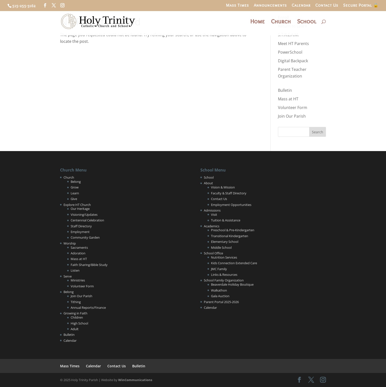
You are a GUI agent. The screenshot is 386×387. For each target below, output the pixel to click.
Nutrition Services (224, 257)
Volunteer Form (292, 107)
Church (281, 22)
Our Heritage (80, 208)
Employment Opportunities (231, 204)
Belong (76, 181)
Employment (80, 232)
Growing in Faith (75, 313)
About (208, 183)
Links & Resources (224, 274)
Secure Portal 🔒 (361, 5)
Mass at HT (288, 99)
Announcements (270, 5)
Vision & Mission (223, 187)
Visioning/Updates (84, 214)
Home (257, 22)
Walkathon (219, 290)
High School (79, 323)
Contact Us (326, 5)
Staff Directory (81, 226)
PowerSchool (290, 52)
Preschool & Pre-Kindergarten (232, 230)
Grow (75, 187)
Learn (75, 193)
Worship (70, 243)
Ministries (78, 280)
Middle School (221, 247)
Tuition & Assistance (225, 220)
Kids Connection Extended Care (234, 263)
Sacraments (79, 247)
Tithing (76, 302)
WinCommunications (135, 380)
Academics (211, 226)
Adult (75, 329)
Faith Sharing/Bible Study (89, 265)
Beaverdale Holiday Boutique (232, 284)
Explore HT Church (77, 204)
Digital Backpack (293, 60)
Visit (214, 214)
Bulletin (285, 90)
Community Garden (85, 237)
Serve (68, 276)
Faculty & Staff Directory (228, 193)
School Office (213, 253)
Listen (75, 270)
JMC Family (219, 269)
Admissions (212, 210)
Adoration (78, 253)
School (306, 22)
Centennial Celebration (87, 220)
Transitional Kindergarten (229, 236)
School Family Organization (224, 280)
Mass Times (237, 5)
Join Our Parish (292, 116)
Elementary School (224, 241)
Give (74, 199)
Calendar (301, 5)
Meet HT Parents (293, 43)
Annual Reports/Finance (88, 307)
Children (77, 317)
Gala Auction (220, 296)
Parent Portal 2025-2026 (221, 302)
